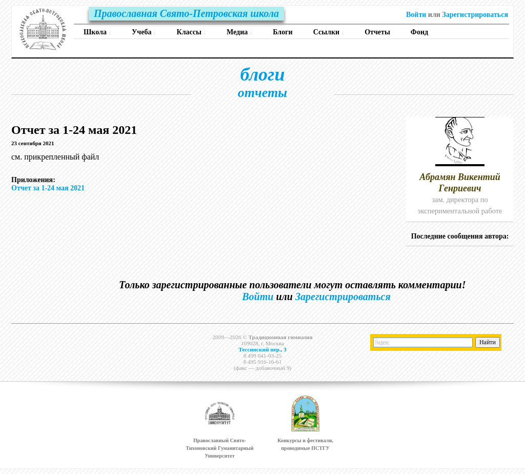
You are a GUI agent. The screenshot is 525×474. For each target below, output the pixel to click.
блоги (262, 74)
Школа (97, 32)
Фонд (419, 32)
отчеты (262, 92)
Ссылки (329, 32)
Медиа (239, 32)
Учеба (144, 32)
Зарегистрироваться (475, 14)
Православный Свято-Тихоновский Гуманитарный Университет (219, 448)
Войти (416, 14)
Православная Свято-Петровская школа (186, 13)
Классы (191, 32)
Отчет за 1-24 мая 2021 (48, 188)
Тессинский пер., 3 (262, 349)
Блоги (282, 32)
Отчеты (377, 32)
